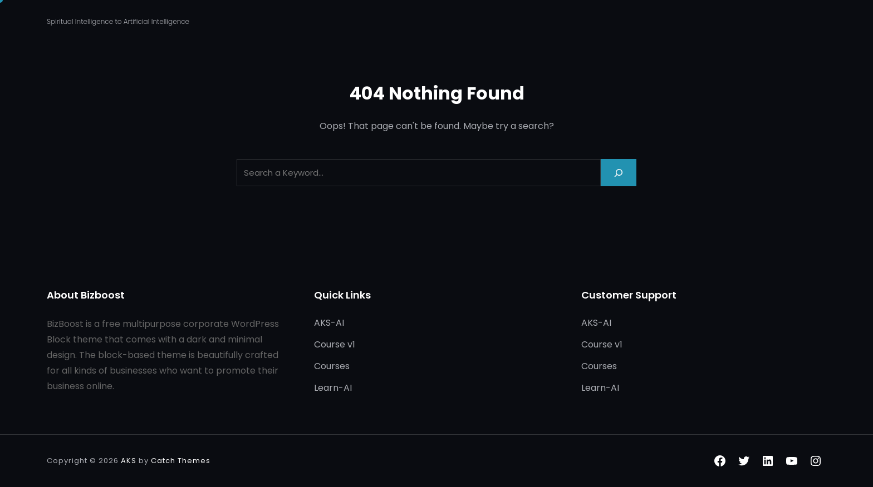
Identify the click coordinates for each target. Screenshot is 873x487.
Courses (332, 366)
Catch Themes (180, 460)
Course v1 (334, 344)
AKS (128, 460)
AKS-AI (329, 322)
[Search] (618, 172)
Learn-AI (333, 387)
